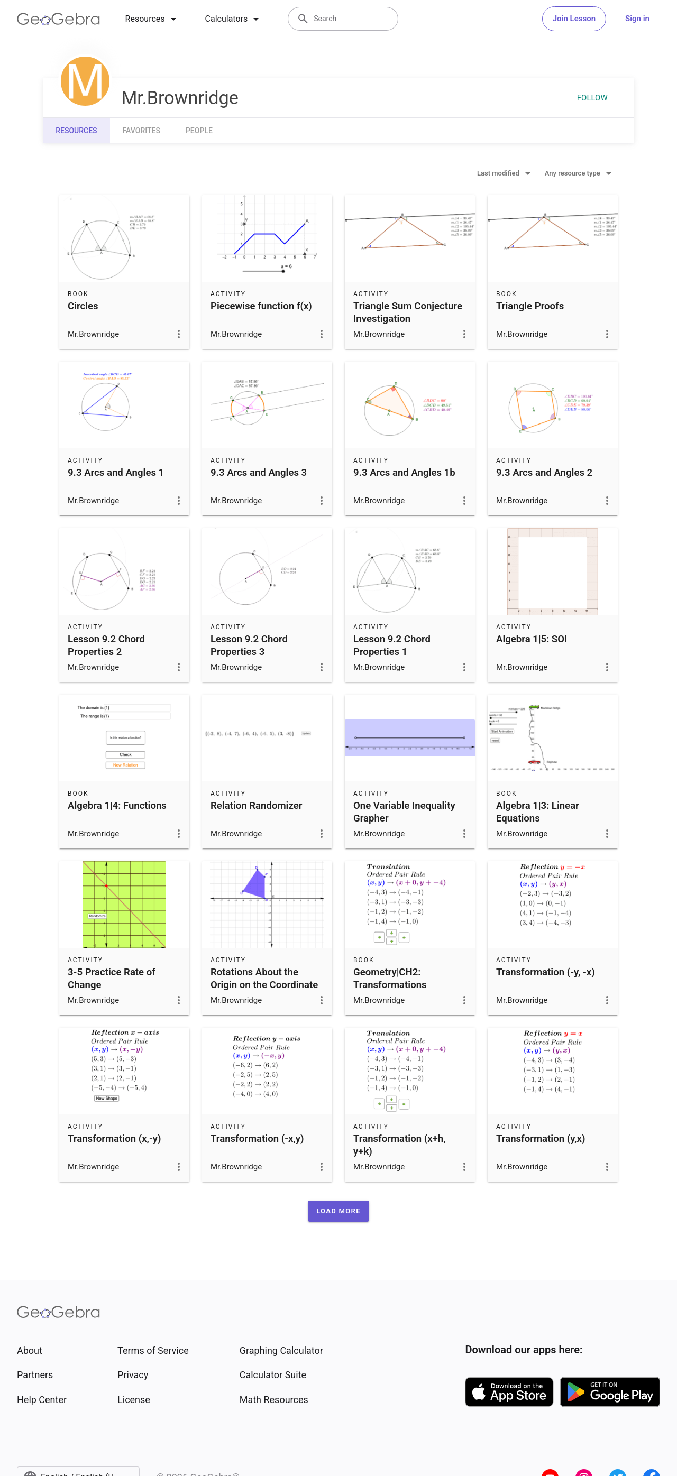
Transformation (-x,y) (257, 1139)
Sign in (637, 18)
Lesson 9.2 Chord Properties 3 (249, 645)
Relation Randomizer (256, 805)
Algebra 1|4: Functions (117, 805)
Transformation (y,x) (540, 1139)
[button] (338, 1211)
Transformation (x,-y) (114, 1139)
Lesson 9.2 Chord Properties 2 (106, 645)
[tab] (152, 19)
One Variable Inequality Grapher (404, 812)
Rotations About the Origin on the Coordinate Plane (264, 984)
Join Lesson (574, 18)
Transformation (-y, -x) (545, 972)
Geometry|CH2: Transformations (390, 978)
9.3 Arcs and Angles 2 (544, 472)
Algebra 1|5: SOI (531, 639)
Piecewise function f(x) (261, 306)
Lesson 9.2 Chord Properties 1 (392, 645)
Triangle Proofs (530, 306)
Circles (83, 306)
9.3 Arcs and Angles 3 (259, 472)
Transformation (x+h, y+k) (399, 1145)
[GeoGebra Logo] (58, 19)
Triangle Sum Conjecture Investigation (407, 312)
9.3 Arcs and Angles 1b (404, 472)
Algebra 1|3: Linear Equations (537, 812)
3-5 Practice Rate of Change (111, 978)
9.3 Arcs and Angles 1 (116, 472)
